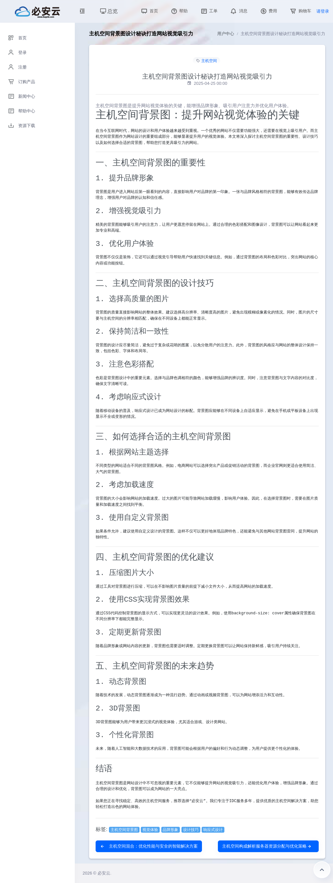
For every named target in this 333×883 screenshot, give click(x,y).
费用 (268, 10)
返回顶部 (321, 869)
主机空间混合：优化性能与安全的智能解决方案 (149, 846)
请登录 (322, 11)
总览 (109, 11)
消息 (238, 10)
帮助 (179, 10)
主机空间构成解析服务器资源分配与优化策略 (267, 846)
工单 (209, 10)
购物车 (300, 10)
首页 (149, 10)
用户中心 (225, 33)
